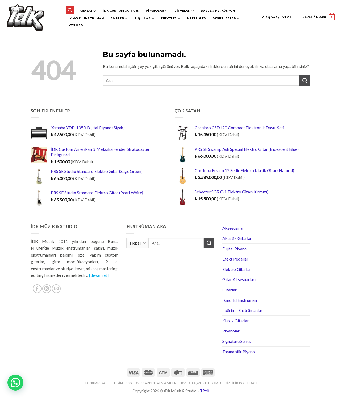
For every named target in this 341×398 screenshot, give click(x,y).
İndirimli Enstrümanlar (242, 310)
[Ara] (70, 10)
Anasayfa (88, 11)
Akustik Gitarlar (237, 238)
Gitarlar (184, 10)
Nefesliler (196, 18)
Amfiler (119, 18)
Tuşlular (144, 18)
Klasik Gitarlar (235, 320)
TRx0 (204, 391)
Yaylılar (76, 25)
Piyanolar (156, 10)
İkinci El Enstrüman (86, 18)
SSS (129, 383)
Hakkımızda (94, 383)
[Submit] (304, 80)
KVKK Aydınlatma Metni (156, 383)
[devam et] (99, 275)
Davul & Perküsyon (218, 11)
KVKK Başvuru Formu (201, 383)
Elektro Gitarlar (236, 269)
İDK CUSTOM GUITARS (121, 11)
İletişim (116, 383)
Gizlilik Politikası (240, 383)
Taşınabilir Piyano (238, 351)
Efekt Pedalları (235, 258)
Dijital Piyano (234, 248)
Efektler (170, 18)
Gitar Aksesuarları (239, 279)
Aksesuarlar (226, 18)
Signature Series (236, 341)
